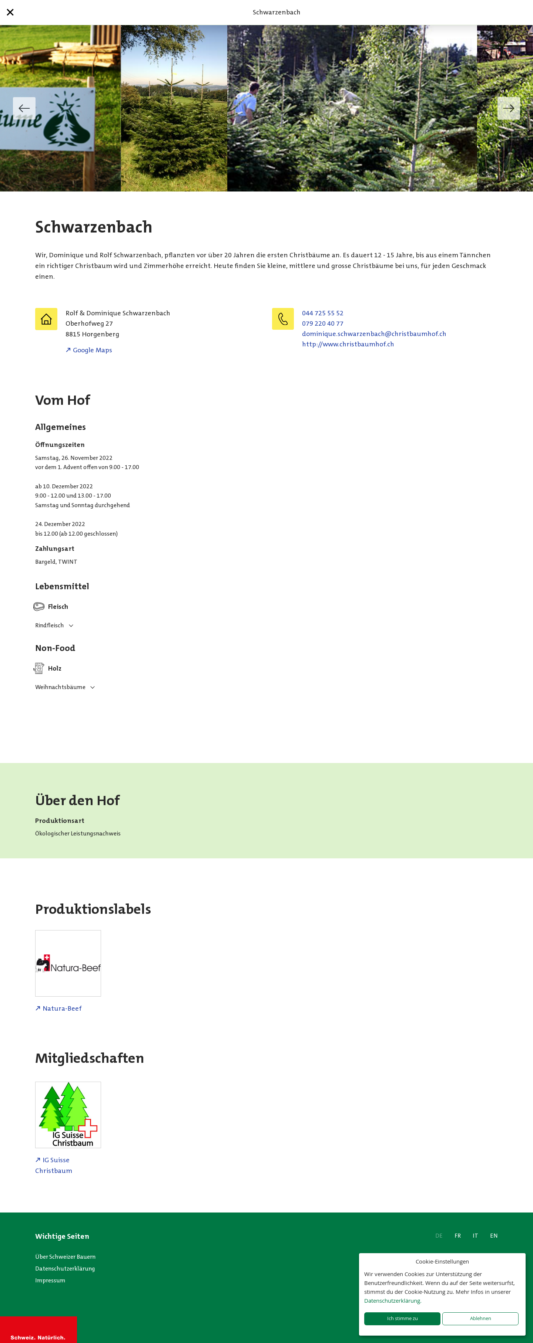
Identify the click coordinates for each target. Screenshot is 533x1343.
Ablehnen (480, 1318)
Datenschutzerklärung (65, 1268)
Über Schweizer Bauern (65, 1257)
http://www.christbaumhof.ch (348, 344)
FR (458, 1235)
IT (475, 1235)
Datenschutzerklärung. (393, 1300)
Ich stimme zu (402, 1318)
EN (494, 1235)
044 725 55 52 (322, 313)
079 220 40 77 (322, 323)
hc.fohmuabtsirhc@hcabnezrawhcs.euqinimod (374, 333)
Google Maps (92, 350)
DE (439, 1235)
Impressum (50, 1280)
